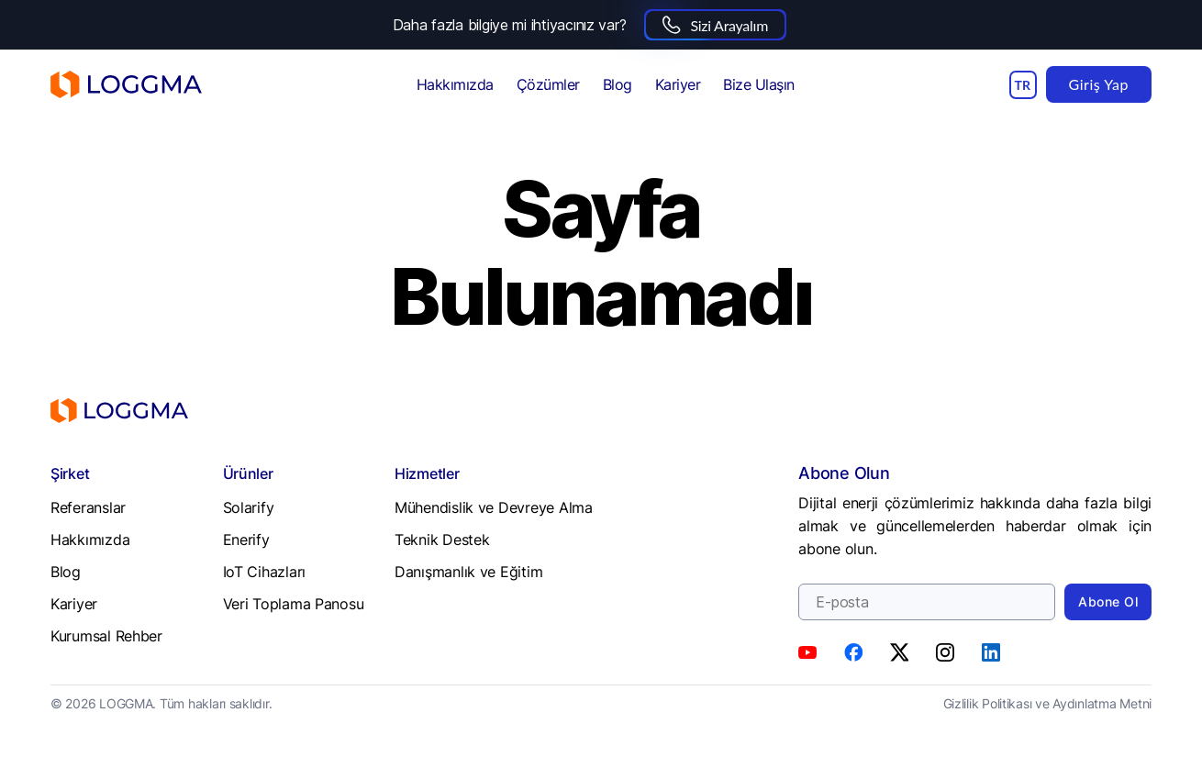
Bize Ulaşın (759, 84)
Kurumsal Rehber (106, 636)
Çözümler (548, 84)
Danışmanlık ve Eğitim (468, 571)
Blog (617, 84)
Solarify (248, 507)
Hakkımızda (455, 84)
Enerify (246, 539)
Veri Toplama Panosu (293, 604)
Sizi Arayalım (715, 25)
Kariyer (678, 84)
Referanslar (88, 507)
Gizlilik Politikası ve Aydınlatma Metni (1047, 703)
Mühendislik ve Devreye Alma (494, 507)
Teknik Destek (442, 539)
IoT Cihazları (264, 571)
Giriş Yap (1099, 84)
